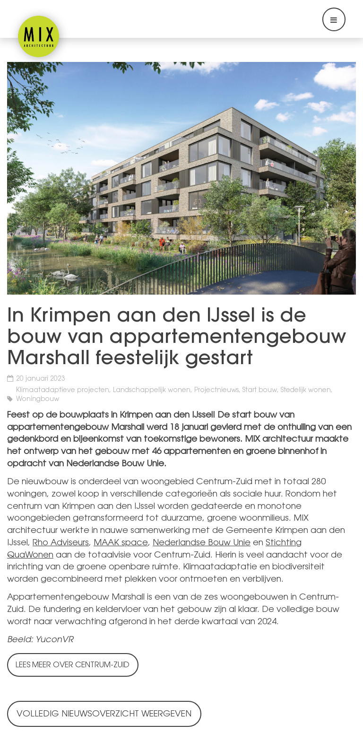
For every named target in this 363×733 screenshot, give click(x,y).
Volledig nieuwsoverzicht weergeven (104, 714)
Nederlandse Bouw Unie (202, 543)
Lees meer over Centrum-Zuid (73, 665)
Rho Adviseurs (61, 543)
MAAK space (121, 543)
